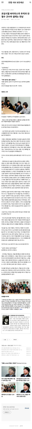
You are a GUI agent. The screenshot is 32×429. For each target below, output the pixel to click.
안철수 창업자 (10, 345)
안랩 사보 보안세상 (16, 2)
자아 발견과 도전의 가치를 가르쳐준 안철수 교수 (11, 349)
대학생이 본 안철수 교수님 (6, 351)
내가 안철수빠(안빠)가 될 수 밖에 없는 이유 (10, 348)
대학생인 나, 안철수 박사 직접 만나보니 (9, 355)
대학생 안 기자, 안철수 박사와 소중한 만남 (9, 353)
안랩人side (4, 345)
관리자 (21, 426)
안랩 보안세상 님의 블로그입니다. (11, 409)
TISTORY (16, 426)
